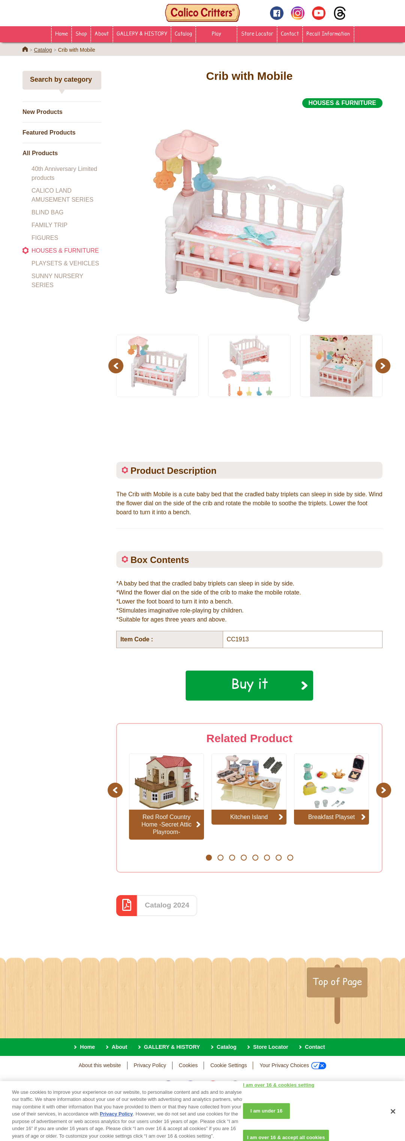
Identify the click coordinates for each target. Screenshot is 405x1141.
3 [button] (231, 857)
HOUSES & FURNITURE (65, 250)
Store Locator (257, 33)
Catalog (183, 33)
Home (61, 33)
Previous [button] (117, 365)
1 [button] (208, 857)
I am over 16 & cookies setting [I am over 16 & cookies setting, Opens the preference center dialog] (278, 1095)
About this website (100, 1065)
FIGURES (45, 238)
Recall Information (328, 33)
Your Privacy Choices (293, 1065)
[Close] (393, 1121)
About (101, 33)
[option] (249, 217)
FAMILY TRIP (50, 225)
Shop (81, 33)
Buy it (249, 683)
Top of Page (337, 981)
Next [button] (384, 365)
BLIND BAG (47, 212)
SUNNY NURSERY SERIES (57, 280)
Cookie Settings (228, 1065)
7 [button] (278, 857)
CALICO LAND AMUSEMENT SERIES (62, 195)
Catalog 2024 (167, 905)
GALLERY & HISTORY (142, 33)
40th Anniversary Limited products (64, 173)
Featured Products (48, 132)
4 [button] (243, 857)
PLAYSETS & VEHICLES (65, 263)
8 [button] (290, 857)
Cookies (188, 1065)
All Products (40, 153)
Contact (290, 33)
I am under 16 (266, 1121)
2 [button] (220, 857)
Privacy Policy (150, 1065)
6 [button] (266, 857)
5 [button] (255, 857)
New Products (42, 112)
